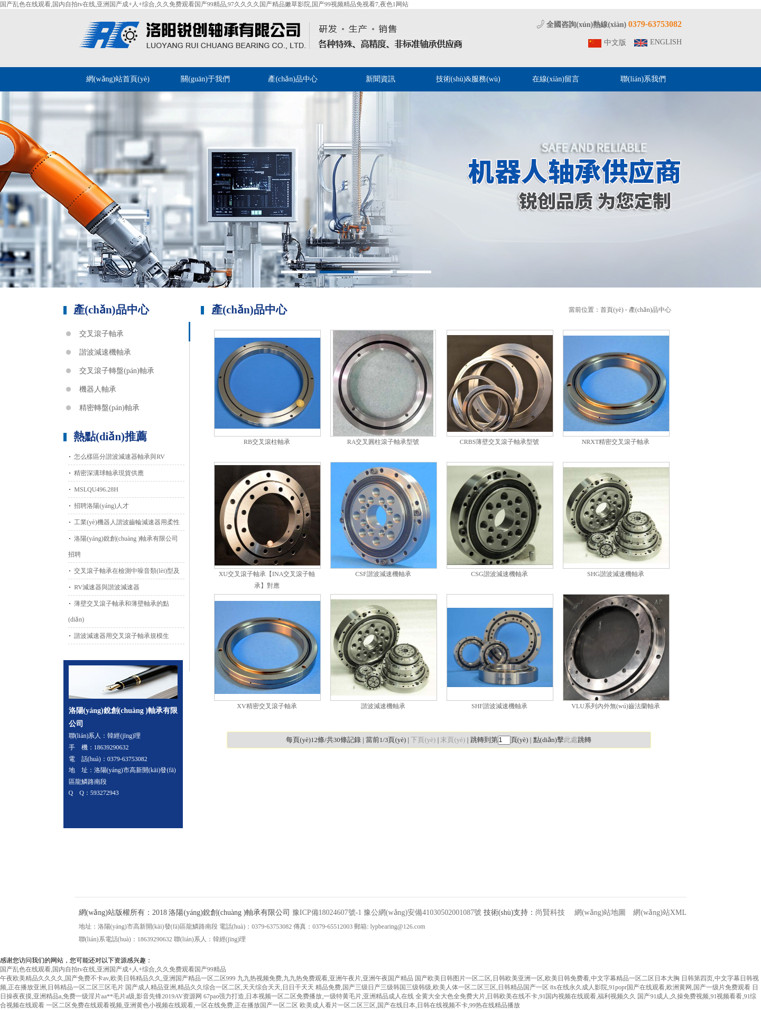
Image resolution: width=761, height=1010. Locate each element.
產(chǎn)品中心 (293, 79)
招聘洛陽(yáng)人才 (101, 505)
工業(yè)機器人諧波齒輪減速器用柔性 (126, 522)
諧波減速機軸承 (105, 352)
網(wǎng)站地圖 (600, 912)
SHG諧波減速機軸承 (615, 574)
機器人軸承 (97, 389)
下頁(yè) (423, 740)
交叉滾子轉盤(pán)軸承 (116, 371)
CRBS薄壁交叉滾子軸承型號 (500, 442)
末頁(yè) (452, 740)
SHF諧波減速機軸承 (499, 706)
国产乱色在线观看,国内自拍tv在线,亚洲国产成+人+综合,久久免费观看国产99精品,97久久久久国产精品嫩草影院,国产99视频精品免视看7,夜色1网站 (204, 4)
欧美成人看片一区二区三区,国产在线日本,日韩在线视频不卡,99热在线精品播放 (410, 1005)
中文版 (615, 43)
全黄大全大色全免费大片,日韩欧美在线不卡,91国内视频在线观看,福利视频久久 (525, 996)
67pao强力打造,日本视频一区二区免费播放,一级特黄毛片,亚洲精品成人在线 (308, 996)
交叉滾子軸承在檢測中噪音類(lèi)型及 (127, 571)
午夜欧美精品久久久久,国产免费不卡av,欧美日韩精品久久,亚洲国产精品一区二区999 (118, 978)
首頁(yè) (611, 309)
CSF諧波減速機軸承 (383, 574)
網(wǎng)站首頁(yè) (118, 79)
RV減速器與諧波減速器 (107, 587)
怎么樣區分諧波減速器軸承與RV (119, 456)
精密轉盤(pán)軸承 (109, 408)
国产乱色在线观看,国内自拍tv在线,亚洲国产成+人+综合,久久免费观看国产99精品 (113, 969)
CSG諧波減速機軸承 (499, 574)
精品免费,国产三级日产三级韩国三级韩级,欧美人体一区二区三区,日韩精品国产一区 (432, 987)
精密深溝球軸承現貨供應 (109, 473)
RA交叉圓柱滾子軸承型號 (383, 442)
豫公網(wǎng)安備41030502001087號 (422, 912)
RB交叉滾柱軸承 (267, 442)
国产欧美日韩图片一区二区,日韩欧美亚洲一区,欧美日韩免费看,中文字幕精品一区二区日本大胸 (547, 978)
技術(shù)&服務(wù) (468, 79)
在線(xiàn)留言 (555, 79)
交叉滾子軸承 (101, 334)
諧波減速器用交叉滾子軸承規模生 (121, 636)
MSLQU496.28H (96, 489)
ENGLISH (666, 42)
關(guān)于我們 (205, 79)
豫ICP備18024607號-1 (326, 912)
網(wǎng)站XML (659, 912)
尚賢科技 (550, 912)
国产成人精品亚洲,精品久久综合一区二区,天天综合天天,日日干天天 (219, 987)
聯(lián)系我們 (643, 79)
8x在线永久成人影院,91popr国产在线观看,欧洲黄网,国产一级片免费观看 (650, 987)
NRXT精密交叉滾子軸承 (616, 442)
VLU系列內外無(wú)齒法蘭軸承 (615, 706)
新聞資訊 (380, 79)
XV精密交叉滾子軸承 (266, 706)
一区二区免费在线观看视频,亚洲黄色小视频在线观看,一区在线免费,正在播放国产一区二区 (172, 1005)
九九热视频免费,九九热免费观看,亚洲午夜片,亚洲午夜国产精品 (325, 978)
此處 (571, 740)
